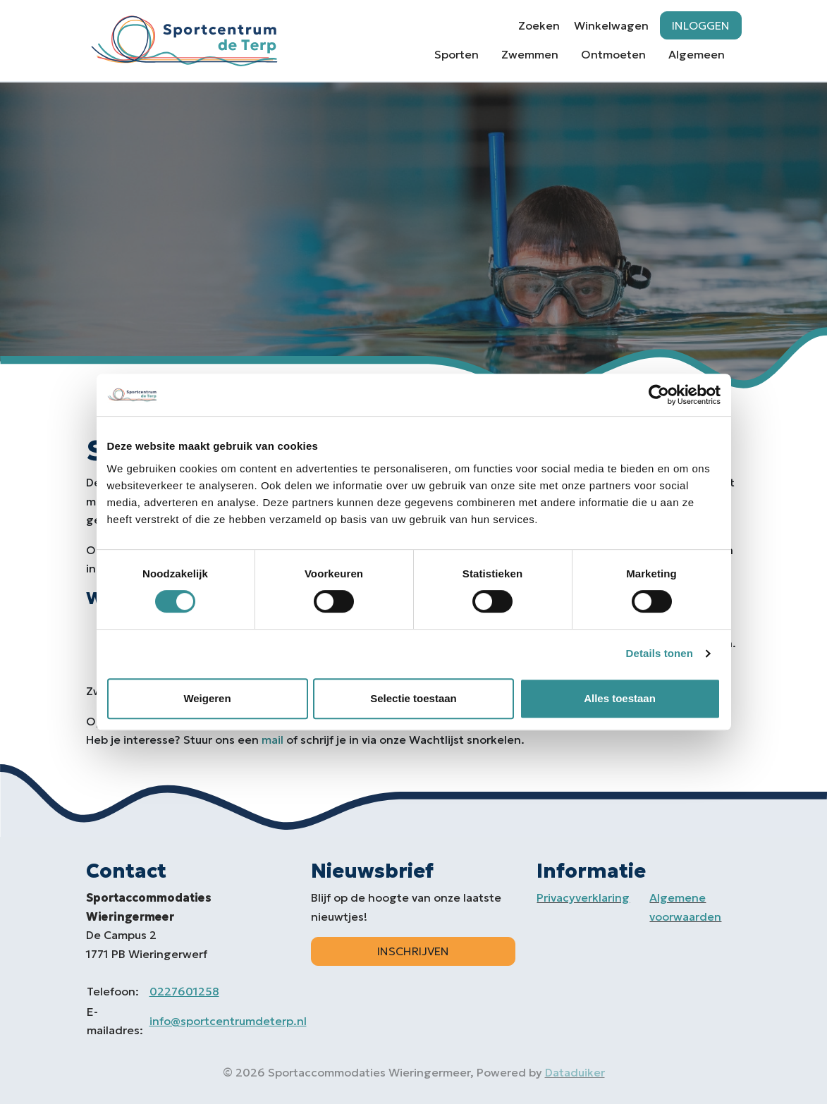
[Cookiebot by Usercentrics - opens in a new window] (659, 394)
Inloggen (701, 25)
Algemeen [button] (696, 54)
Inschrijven (413, 951)
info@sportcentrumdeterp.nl (228, 1021)
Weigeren (207, 698)
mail (272, 739)
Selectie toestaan (413, 698)
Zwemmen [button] (529, 54)
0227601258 (184, 991)
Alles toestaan (620, 698)
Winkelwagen (611, 25)
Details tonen (659, 653)
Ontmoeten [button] (613, 54)
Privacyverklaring (583, 897)
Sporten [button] (456, 54)
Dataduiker (575, 1072)
